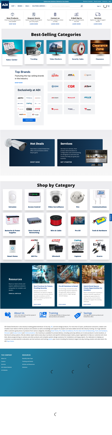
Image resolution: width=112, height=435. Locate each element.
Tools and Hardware (101, 331)
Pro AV (76, 331)
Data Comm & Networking (86, 331)
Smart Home (55, 331)
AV (52, 327)
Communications (30, 333)
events (50, 339)
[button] (111, 217)
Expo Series (10, 341)
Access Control (17, 333)
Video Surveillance (67, 331)
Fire (60, 331)
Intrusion (7, 333)
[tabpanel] (12, 52)
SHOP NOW (19, 83)
